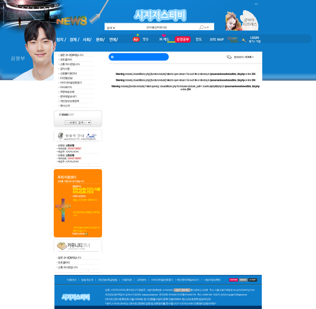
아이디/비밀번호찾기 (70, 82)
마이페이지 (65, 87)
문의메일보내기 (67, 96)
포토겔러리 (66, 59)
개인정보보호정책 (68, 101)
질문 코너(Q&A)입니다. (72, 54)
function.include (158, 74)
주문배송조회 (66, 91)
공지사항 (64, 68)
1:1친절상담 (65, 78)
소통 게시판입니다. (70, 64)
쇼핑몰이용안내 (67, 73)
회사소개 (64, 105)
